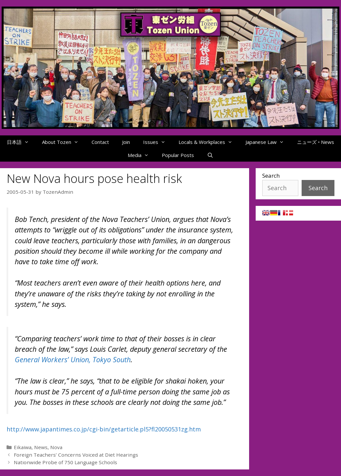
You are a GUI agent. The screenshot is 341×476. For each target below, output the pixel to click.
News (41, 447)
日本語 (21, 142)
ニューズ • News (315, 142)
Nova (56, 447)
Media (141, 155)
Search (271, 175)
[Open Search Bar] (210, 155)
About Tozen (63, 142)
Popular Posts (178, 155)
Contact (100, 142)
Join (126, 142)
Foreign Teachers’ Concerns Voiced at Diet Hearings (76, 454)
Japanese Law (267, 142)
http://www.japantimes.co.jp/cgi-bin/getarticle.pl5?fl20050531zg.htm (104, 429)
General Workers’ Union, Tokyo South (73, 359)
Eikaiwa (23, 447)
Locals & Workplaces (209, 142)
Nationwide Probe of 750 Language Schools (65, 462)
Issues (157, 142)
